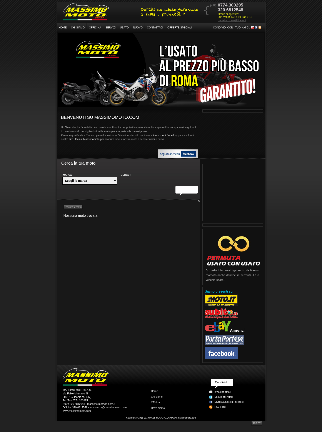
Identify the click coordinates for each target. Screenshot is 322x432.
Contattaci (155, 27)
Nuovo (138, 27)
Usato (124, 27)
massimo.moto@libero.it (232, 20)
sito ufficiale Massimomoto (84, 139)
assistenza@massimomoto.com (108, 407)
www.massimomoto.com (77, 410)
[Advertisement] (233, 193)
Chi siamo (78, 27)
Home (63, 27)
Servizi (110, 27)
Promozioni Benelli (163, 135)
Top (255, 423)
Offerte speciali (179, 27)
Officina (95, 27)
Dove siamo (158, 408)
